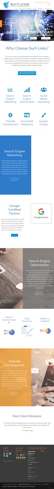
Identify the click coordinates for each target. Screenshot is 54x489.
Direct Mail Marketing (27, 123)
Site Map (14, 486)
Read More (14, 235)
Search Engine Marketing (10, 98)
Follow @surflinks (8, 461)
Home (46, 484)
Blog (9, 486)
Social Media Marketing (44, 98)
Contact (4, 486)
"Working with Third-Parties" (26, 486)
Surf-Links (16, 4)
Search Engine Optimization (27, 98)
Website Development (10, 123)
